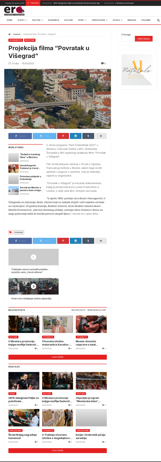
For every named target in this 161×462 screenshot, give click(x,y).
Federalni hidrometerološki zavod (64, 443)
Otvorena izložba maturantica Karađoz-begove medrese (55, 316)
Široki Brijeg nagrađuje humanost (22, 410)
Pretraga (126, 34)
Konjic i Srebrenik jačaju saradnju (91, 410)
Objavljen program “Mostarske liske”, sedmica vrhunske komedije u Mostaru (88, 373)
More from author (97, 284)
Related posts (78, 284)
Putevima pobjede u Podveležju (30, 177)
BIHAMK (115, 443)
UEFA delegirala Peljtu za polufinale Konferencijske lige (71, 3)
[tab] (78, 284)
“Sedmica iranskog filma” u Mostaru (30, 155)
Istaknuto (17, 34)
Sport (12, 367)
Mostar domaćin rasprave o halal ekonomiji (86, 316)
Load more (57, 331)
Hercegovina (15, 404)
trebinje (155, 443)
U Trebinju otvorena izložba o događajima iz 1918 (56, 410)
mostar (19, 232)
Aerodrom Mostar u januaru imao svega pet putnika (30, 189)
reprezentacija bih (96, 443)
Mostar (29, 40)
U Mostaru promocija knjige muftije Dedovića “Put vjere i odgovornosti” (23, 316)
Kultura (13, 311)
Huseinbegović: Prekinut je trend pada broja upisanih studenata (30, 167)
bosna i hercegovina (135, 443)
